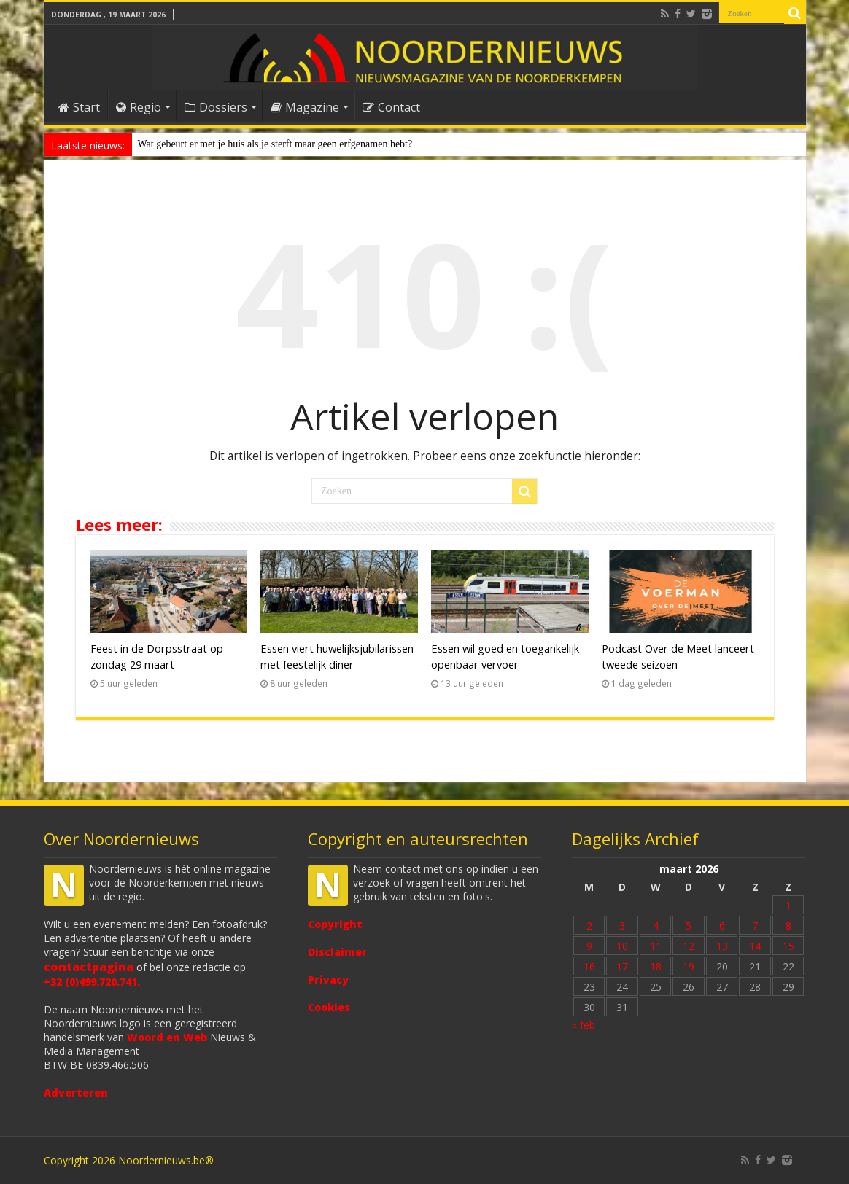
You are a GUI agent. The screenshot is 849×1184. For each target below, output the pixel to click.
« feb (583, 1025)
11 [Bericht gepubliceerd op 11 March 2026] (656, 946)
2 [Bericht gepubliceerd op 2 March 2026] (589, 925)
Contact (391, 107)
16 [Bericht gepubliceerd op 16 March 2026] (589, 966)
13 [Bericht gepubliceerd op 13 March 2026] (722, 946)
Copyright (335, 924)
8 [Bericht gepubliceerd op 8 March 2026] (788, 925)
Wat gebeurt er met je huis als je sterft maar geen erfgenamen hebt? (275, 144)
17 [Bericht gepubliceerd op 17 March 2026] (622, 966)
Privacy (328, 979)
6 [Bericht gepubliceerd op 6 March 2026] (722, 925)
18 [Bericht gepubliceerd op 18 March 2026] (656, 966)
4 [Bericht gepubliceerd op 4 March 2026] (656, 925)
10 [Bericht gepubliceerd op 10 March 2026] (622, 946)
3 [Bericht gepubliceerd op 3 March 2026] (622, 925)
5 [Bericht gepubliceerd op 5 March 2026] (688, 925)
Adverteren (76, 1092)
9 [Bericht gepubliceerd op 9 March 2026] (589, 946)
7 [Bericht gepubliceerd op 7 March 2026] (755, 925)
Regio (138, 107)
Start (79, 107)
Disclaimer (337, 952)
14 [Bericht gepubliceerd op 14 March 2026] (755, 946)
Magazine (305, 107)
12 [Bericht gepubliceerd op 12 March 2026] (688, 946)
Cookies (329, 1007)
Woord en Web (167, 1037)
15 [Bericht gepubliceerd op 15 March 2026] (788, 946)
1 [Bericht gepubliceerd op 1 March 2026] (788, 905)
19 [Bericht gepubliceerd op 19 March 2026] (688, 966)
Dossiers (216, 107)
